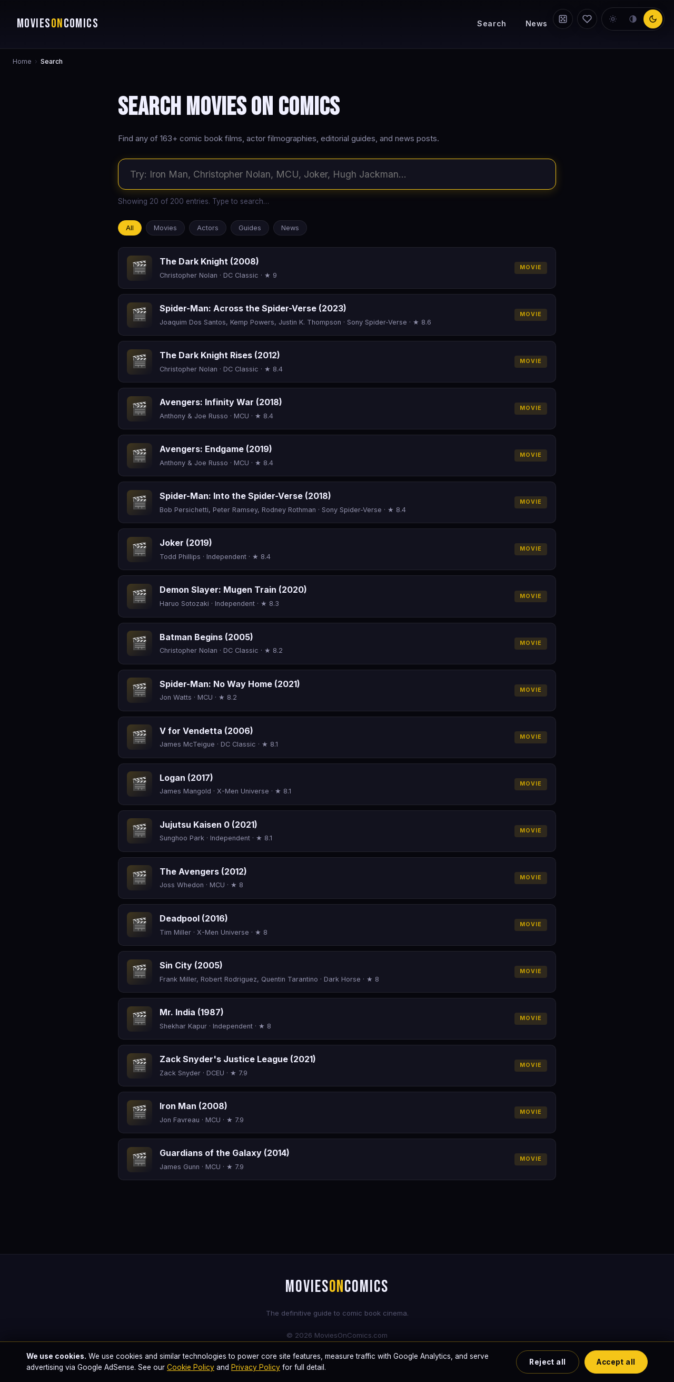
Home (22, 61)
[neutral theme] (632, 18)
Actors (208, 228)
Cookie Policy (190, 1367)
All (130, 228)
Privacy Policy (255, 1367)
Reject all (547, 1362)
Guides (250, 228)
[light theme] (612, 18)
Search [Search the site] (491, 23)
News (537, 23)
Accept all (616, 1362)
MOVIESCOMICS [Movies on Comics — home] (57, 24)
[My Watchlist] (587, 19)
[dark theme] (652, 18)
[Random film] (563, 19)
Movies (165, 228)
